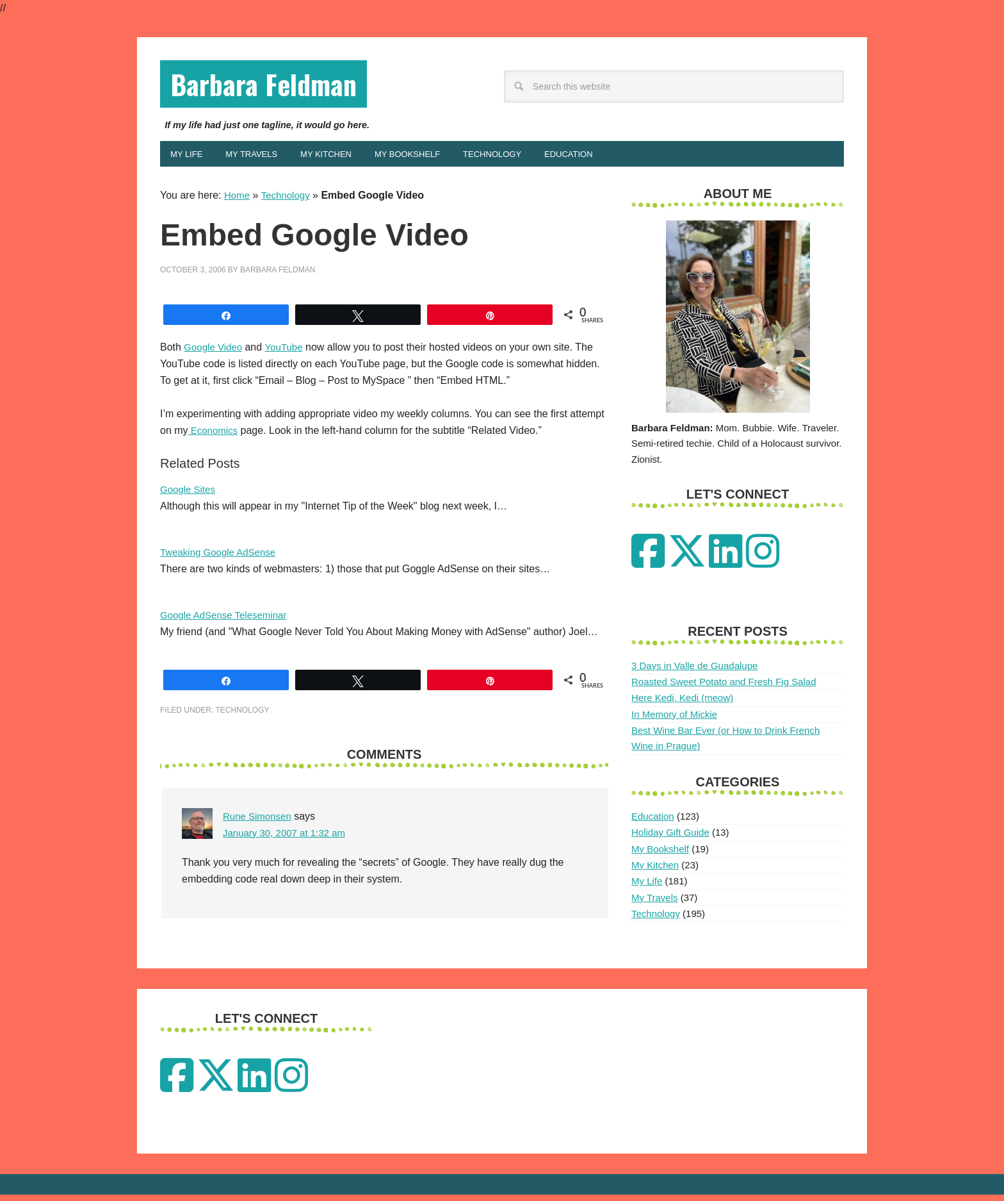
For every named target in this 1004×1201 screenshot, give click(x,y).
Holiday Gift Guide (670, 838)
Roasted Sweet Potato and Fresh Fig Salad (723, 688)
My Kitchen (655, 871)
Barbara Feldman (276, 85)
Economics (214, 436)
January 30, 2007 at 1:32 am (288, 839)
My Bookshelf (660, 855)
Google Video (215, 353)
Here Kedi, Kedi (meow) (682, 704)
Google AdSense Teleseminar (227, 621)
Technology (288, 201)
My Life (646, 887)
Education (652, 822)
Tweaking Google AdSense (221, 558)
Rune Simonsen (259, 822)
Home (238, 201)
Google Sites (189, 495)
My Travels (654, 904)
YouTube (288, 353)
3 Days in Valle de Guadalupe (694, 672)
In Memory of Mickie (674, 720)
